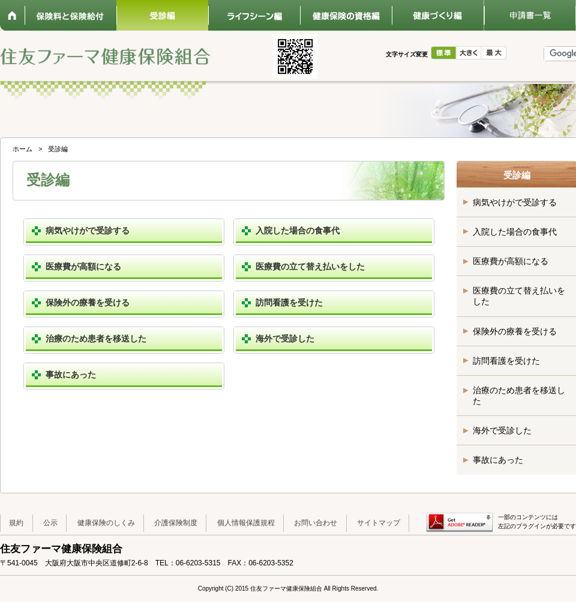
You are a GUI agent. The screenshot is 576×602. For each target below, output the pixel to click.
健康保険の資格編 (346, 15)
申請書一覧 (529, 15)
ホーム (12, 15)
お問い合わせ (315, 523)
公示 (50, 523)
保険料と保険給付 (70, 15)
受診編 (162, 15)
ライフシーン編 (254, 15)
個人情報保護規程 (246, 523)
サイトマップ (378, 523)
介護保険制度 (175, 523)
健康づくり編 (438, 15)
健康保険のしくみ (106, 523)
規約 (16, 523)
